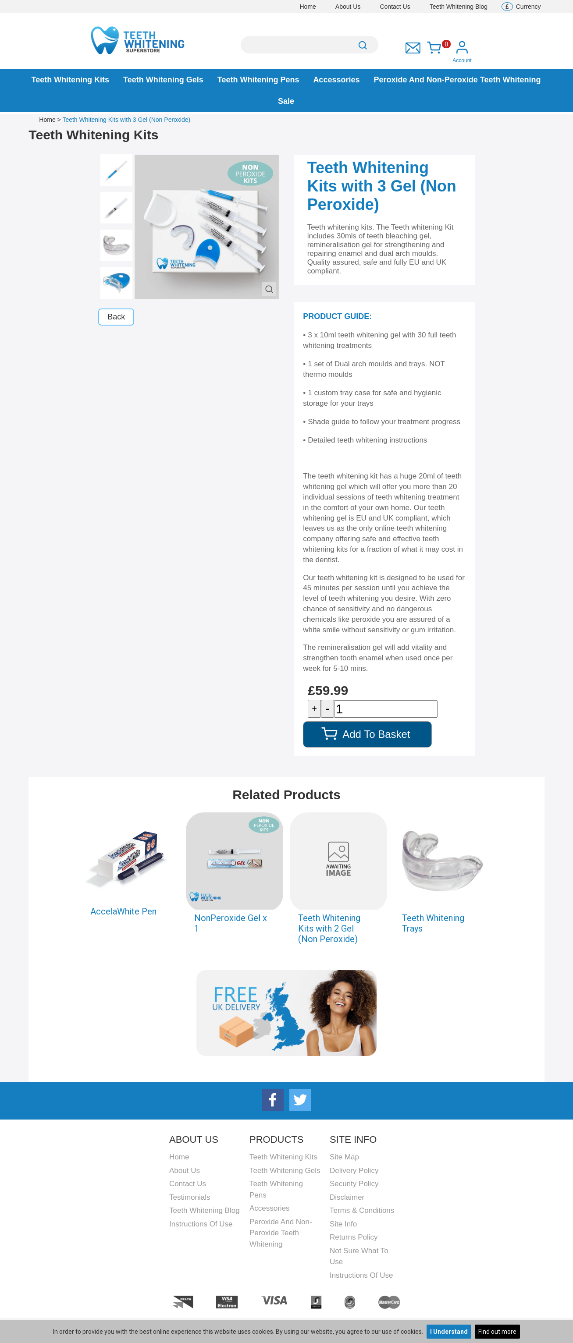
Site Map (344, 1157)
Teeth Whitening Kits (70, 79)
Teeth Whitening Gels (163, 79)
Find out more (497, 1331)
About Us (348, 6)
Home (308, 6)
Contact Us (395, 6)
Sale (286, 101)
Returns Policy (354, 1237)
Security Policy (354, 1184)
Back (116, 316)
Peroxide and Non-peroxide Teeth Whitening (457, 79)
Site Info (343, 1224)
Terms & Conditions (362, 1210)
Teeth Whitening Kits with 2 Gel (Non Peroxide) (329, 928)
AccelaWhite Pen (123, 911)
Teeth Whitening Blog (459, 6)
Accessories (336, 79)
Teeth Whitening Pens (258, 79)
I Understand (449, 1331)
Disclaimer (347, 1197)
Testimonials (189, 1197)
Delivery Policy (354, 1170)
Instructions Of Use (201, 1224)
